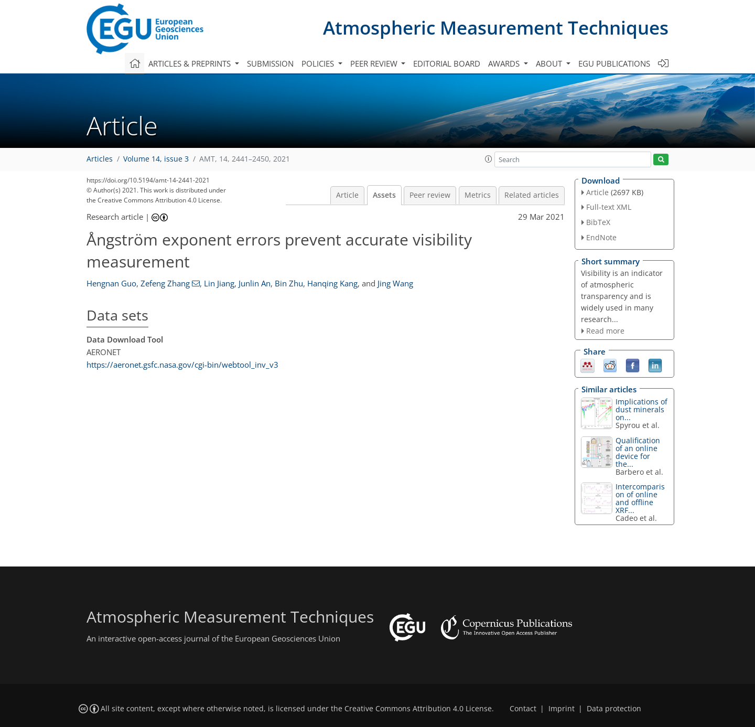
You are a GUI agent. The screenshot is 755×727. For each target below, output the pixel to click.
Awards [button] (505, 63)
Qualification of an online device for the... (638, 452)
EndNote (601, 237)
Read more (605, 331)
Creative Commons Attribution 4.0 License (418, 708)
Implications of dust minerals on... (641, 409)
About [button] (550, 63)
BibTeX (598, 222)
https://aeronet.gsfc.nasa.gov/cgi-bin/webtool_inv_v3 (182, 364)
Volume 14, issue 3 (156, 159)
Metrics (478, 195)
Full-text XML (608, 207)
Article (347, 195)
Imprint (561, 708)
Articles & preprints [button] (190, 63)
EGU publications (614, 63)
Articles (100, 159)
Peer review (429, 195)
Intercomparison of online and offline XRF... (640, 498)
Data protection (614, 708)
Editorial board (446, 63)
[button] (488, 159)
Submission (270, 63)
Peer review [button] (375, 63)
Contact (523, 708)
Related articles (531, 195)
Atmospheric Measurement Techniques (495, 27)
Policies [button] (318, 63)
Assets (384, 195)
